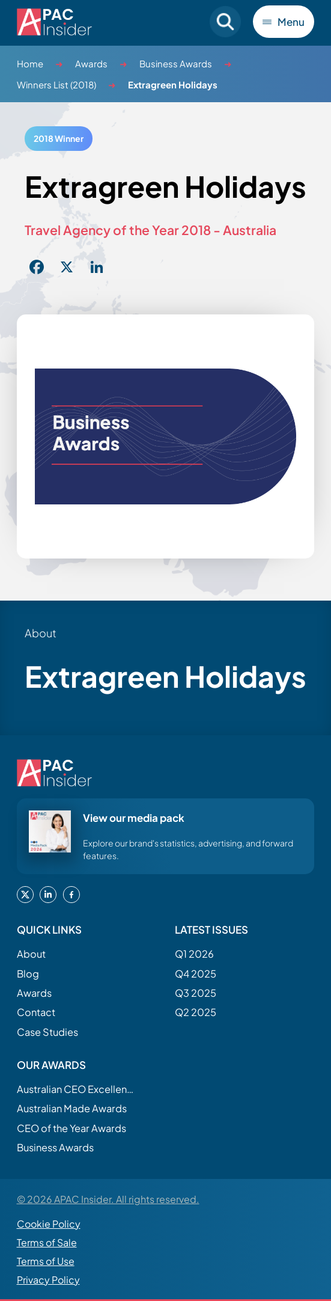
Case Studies (47, 1032)
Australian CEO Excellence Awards (77, 1089)
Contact (36, 1012)
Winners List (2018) (56, 84)
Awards (91, 63)
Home (30, 63)
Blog (28, 973)
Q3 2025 (195, 993)
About (31, 953)
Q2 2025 (195, 1012)
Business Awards (175, 63)
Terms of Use (45, 1261)
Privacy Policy (48, 1279)
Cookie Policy (48, 1223)
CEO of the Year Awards (71, 1128)
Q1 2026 (194, 953)
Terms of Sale (47, 1242)
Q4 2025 (195, 973)
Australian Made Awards (72, 1108)
